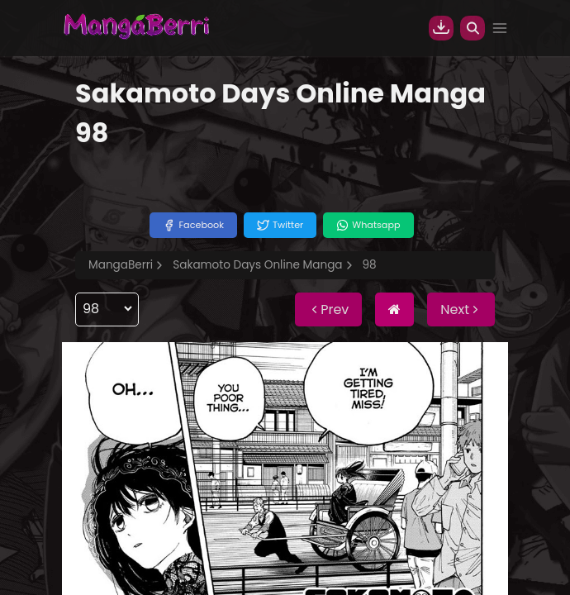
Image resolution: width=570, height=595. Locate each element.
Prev (328, 309)
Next (461, 309)
